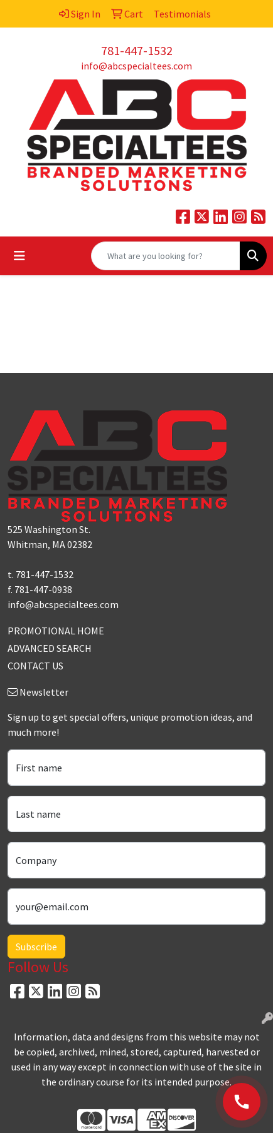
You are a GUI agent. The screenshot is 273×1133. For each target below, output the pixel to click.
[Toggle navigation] (19, 256)
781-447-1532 (137, 50)
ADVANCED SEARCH (50, 648)
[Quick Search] (165, 255)
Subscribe (36, 946)
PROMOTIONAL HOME (56, 630)
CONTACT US (35, 665)
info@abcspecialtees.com (136, 65)
